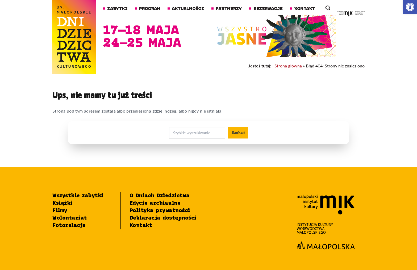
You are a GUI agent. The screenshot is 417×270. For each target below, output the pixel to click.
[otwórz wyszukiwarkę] (327, 9)
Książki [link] (62, 203)
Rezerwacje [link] (265, 8)
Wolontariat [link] (69, 218)
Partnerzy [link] (226, 8)
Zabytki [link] (115, 8)
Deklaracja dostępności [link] (163, 218)
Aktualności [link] (186, 8)
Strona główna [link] (288, 66)
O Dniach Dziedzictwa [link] (160, 196)
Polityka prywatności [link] (160, 210)
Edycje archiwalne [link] (155, 203)
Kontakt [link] (302, 8)
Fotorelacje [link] (69, 225)
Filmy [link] (59, 210)
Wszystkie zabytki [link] (77, 196)
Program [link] (147, 8)
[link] (410, 7)
